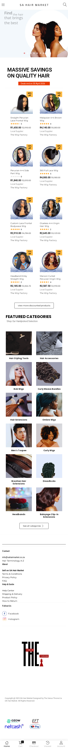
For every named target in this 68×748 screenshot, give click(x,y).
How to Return (9, 601)
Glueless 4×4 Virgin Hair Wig (49, 224)
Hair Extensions (18, 419)
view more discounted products (34, 305)
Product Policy (9, 597)
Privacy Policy (9, 577)
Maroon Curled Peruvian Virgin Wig (50, 277)
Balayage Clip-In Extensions (49, 515)
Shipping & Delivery (12, 594)
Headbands (18, 514)
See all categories (33, 526)
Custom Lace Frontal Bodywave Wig (21, 224)
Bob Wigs (19, 389)
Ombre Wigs (49, 419)
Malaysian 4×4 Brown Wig (51, 119)
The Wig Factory (18, 134)
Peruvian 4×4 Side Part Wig (19, 172)
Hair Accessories (49, 358)
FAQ (4, 581)
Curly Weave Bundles (49, 389)
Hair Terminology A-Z (13, 560)
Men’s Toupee (19, 450)
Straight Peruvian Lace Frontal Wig (19, 119)
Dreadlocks (49, 481)
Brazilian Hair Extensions (18, 482)
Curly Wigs (49, 450)
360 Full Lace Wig (49, 170)
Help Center (8, 590)
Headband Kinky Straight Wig (18, 277)
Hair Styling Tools (18, 358)
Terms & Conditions (12, 574)
